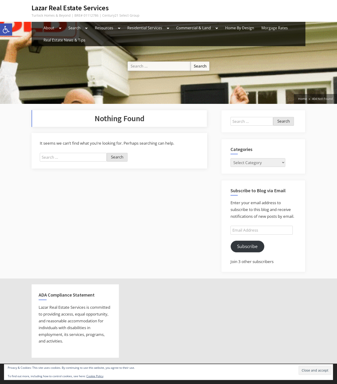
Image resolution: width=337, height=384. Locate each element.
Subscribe (247, 246)
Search (74, 27)
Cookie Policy (94, 376)
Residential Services (144, 27)
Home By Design (239, 27)
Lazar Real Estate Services (70, 8)
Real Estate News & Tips (64, 40)
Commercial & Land (193, 27)
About (49, 27)
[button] (6, 29)
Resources (104, 27)
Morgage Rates (274, 27)
